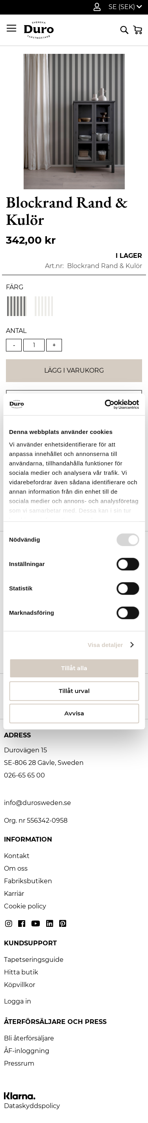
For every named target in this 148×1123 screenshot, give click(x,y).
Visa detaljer (105, 644)
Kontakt (17, 856)
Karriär (14, 893)
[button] (125, 7)
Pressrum (19, 1063)
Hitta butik (21, 972)
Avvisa (74, 713)
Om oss (16, 868)
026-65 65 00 (24, 775)
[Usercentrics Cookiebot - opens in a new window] (105, 404)
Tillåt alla (74, 668)
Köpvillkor (19, 985)
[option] (17, 306)
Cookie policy (25, 906)
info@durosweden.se (37, 803)
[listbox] (74, 307)
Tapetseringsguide (34, 959)
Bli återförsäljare (29, 1038)
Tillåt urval (74, 691)
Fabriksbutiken (28, 881)
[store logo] (39, 30)
